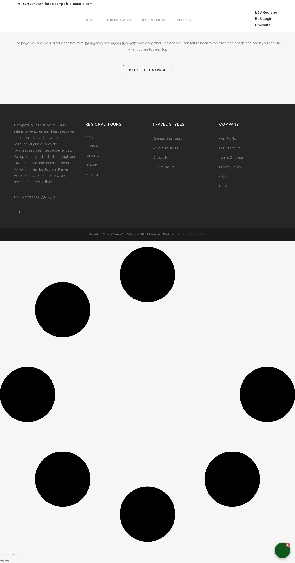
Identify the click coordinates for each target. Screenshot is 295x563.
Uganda (92, 165)
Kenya (90, 137)
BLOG (224, 186)
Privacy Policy (230, 167)
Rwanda (92, 146)
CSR (222, 177)
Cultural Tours (163, 167)
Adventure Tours (165, 148)
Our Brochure (230, 148)
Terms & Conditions (234, 158)
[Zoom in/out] (2, 554)
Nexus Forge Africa (193, 234)
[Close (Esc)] (16, 554)
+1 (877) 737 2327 (30, 4)
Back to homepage (147, 70)
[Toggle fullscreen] (7, 554)
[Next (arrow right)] (7, 561)
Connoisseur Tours (167, 139)
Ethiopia (92, 175)
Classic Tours (162, 158)
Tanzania (92, 156)
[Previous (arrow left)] (2, 561)
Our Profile (227, 139)
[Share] (12, 554)
